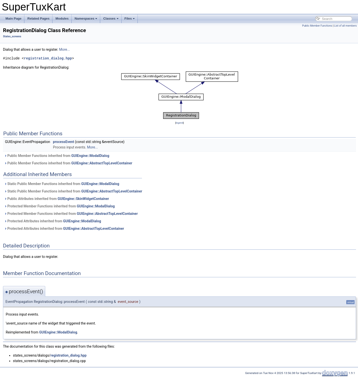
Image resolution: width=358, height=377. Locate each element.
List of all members (345, 25)
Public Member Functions (317, 25)
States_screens (12, 36)
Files (130, 18)
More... (64, 49)
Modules (62, 18)
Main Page (13, 18)
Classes (110, 18)
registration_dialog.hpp (48, 58)
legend (179, 122)
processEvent (63, 142)
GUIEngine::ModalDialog (90, 156)
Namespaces (86, 18)
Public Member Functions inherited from (56, 156)
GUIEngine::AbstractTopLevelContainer (101, 163)
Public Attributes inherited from (56, 199)
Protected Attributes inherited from (52, 221)
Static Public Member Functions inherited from (61, 184)
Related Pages (38, 18)
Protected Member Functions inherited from (59, 206)
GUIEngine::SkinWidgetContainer (83, 199)
